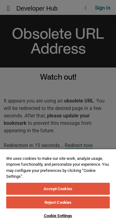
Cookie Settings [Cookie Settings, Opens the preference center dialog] (58, 215)
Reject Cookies (58, 202)
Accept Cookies (58, 188)
